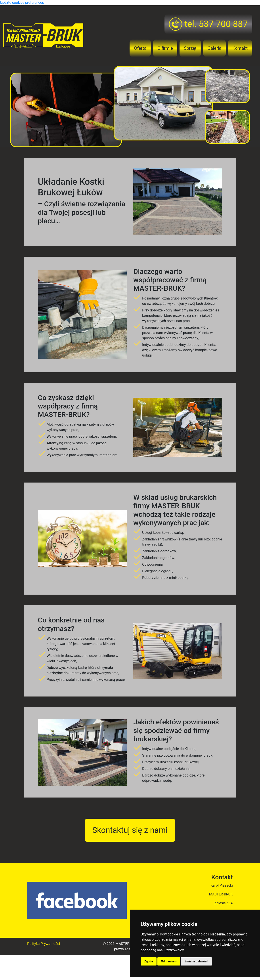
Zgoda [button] (148, 961)
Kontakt (240, 48)
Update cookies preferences (22, 2)
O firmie (165, 48)
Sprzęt (190, 48)
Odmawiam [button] (169, 961)
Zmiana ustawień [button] (196, 961)
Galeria (215, 48)
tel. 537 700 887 (208, 24)
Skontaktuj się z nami (130, 830)
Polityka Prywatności (43, 943)
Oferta (140, 48)
